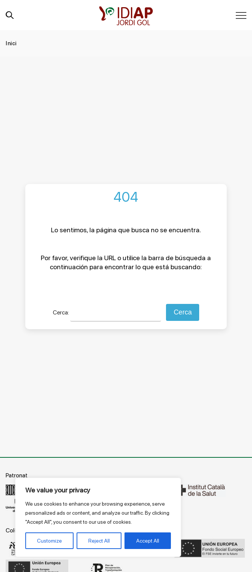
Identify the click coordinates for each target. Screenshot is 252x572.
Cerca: (61, 312)
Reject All (99, 541)
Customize (49, 541)
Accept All (147, 541)
